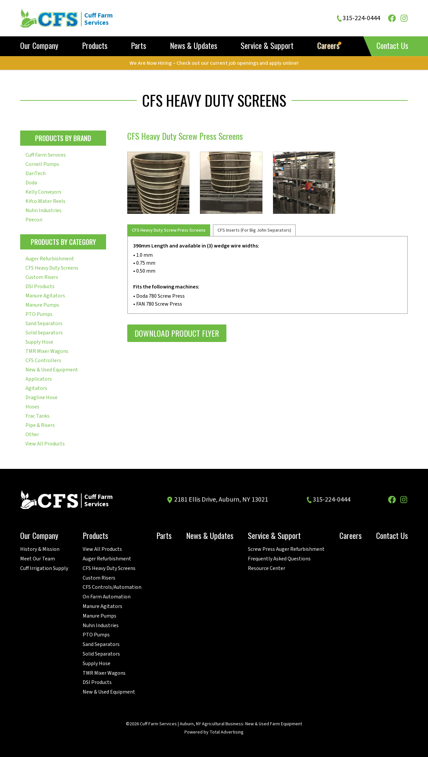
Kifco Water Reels (45, 201)
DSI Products (40, 286)
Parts (138, 45)
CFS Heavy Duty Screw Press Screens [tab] (169, 230)
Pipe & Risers (40, 425)
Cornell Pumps (42, 164)
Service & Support (267, 45)
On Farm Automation (107, 596)
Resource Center (266, 568)
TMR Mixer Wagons (46, 351)
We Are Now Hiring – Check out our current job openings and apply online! (214, 63)
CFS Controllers (43, 360)
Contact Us (392, 45)
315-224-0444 (361, 18)
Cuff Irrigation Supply (44, 568)
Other (32, 434)
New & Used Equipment (51, 369)
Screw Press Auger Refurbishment (286, 549)
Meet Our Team (37, 558)
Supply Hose (39, 342)
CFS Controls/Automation (112, 587)
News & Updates (193, 45)
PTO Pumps (39, 314)
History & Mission (39, 549)
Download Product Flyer (177, 333)
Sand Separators (43, 323)
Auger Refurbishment (49, 258)
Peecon (33, 219)
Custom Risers (41, 277)
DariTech (35, 173)
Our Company (39, 45)
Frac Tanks (37, 416)
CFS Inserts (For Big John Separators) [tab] (254, 230)
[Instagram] (404, 18)
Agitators (36, 388)
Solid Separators (44, 332)
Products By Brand (63, 138)
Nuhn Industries (43, 210)
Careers (328, 45)
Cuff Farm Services (45, 155)
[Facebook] (392, 18)
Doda (31, 182)
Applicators (38, 379)
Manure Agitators (45, 295)
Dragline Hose (41, 397)
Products (94, 45)
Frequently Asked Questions (279, 558)
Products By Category (63, 242)
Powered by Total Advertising (214, 732)
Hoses (32, 406)
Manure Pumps (42, 305)
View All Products (45, 443)
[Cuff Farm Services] (74, 18)
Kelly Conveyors (43, 192)
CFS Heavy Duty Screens (51, 268)
